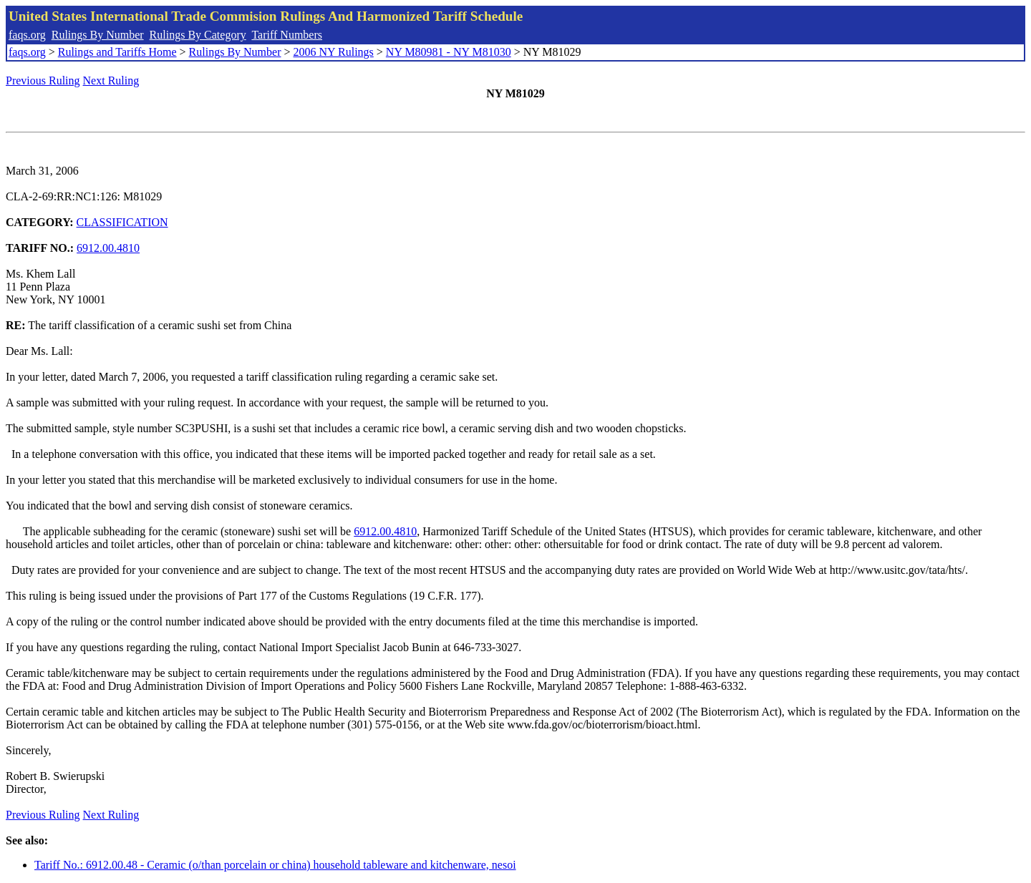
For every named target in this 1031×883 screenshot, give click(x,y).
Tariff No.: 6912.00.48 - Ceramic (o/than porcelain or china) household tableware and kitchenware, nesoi (275, 865)
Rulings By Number (98, 35)
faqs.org (27, 35)
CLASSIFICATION (122, 222)
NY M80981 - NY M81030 (448, 52)
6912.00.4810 (108, 248)
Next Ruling (111, 80)
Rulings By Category (198, 35)
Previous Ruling (43, 80)
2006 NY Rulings (334, 52)
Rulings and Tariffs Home (117, 52)
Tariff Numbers (286, 35)
